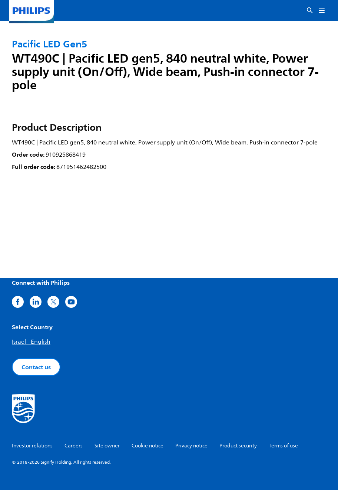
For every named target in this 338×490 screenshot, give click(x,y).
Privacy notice (191, 445)
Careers (73, 445)
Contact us (36, 367)
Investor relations (32, 445)
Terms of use (283, 445)
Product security (238, 445)
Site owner (107, 445)
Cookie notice (147, 445)
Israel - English (31, 342)
